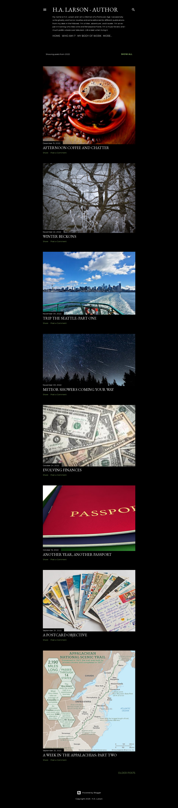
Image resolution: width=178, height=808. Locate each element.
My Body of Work (89, 35)
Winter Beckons (59, 236)
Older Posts (126, 772)
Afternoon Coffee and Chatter (76, 147)
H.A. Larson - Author (85, 9)
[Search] (133, 9)
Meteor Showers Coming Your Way (78, 389)
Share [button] (45, 152)
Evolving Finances (62, 469)
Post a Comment (59, 152)
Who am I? (69, 35)
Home (56, 35)
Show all (126, 54)
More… (107, 35)
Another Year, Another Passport (77, 554)
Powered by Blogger (89, 793)
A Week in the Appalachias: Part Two (80, 754)
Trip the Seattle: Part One (69, 318)
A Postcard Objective (65, 634)
